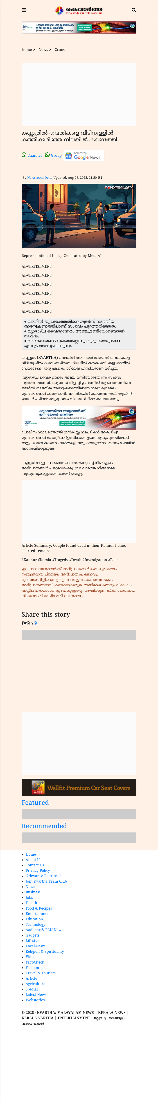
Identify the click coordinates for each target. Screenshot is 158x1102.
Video (31, 957)
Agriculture (35, 984)
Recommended (44, 827)
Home (27, 50)
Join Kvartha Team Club (46, 881)
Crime (60, 50)
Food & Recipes (39, 908)
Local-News (35, 946)
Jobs (29, 898)
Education (34, 919)
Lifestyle (33, 941)
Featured (35, 803)
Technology (35, 925)
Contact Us (35, 865)
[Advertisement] (79, 94)
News (43, 50)
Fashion (32, 968)
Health (31, 903)
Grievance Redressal (43, 876)
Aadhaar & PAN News (44, 930)
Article (31, 979)
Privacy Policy (38, 871)
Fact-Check (35, 962)
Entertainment (38, 914)
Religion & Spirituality (45, 952)
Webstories (35, 1000)
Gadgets (32, 935)
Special (32, 989)
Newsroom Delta (39, 178)
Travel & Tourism (41, 973)
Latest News (36, 995)
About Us (33, 860)
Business (33, 892)
